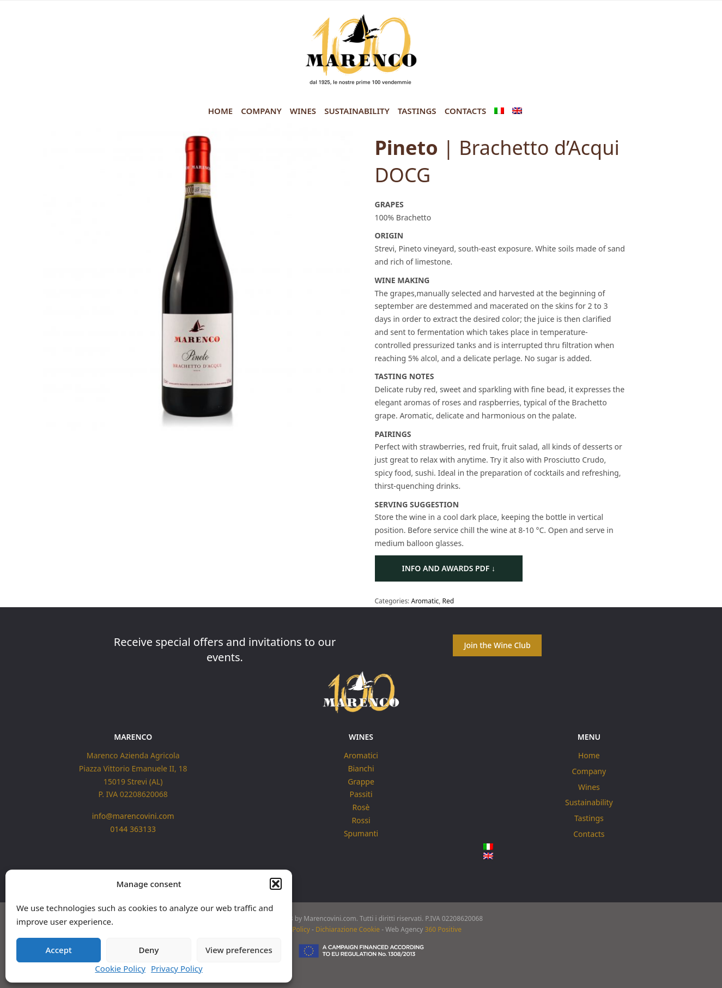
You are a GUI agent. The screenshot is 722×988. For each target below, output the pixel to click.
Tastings (417, 110)
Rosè (361, 807)
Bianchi (361, 768)
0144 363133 (133, 829)
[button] (275, 883)
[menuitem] (499, 111)
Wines (303, 110)
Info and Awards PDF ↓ (449, 568)
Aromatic (425, 601)
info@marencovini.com (133, 816)
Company (261, 110)
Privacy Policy (177, 968)
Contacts (466, 110)
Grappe (361, 781)
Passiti (360, 794)
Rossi (360, 820)
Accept (59, 949)
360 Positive (443, 930)
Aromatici (361, 755)
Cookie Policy (120, 968)
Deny (149, 949)
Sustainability (357, 110)
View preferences (238, 949)
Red (448, 601)
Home (220, 110)
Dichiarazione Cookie (348, 930)
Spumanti (361, 833)
